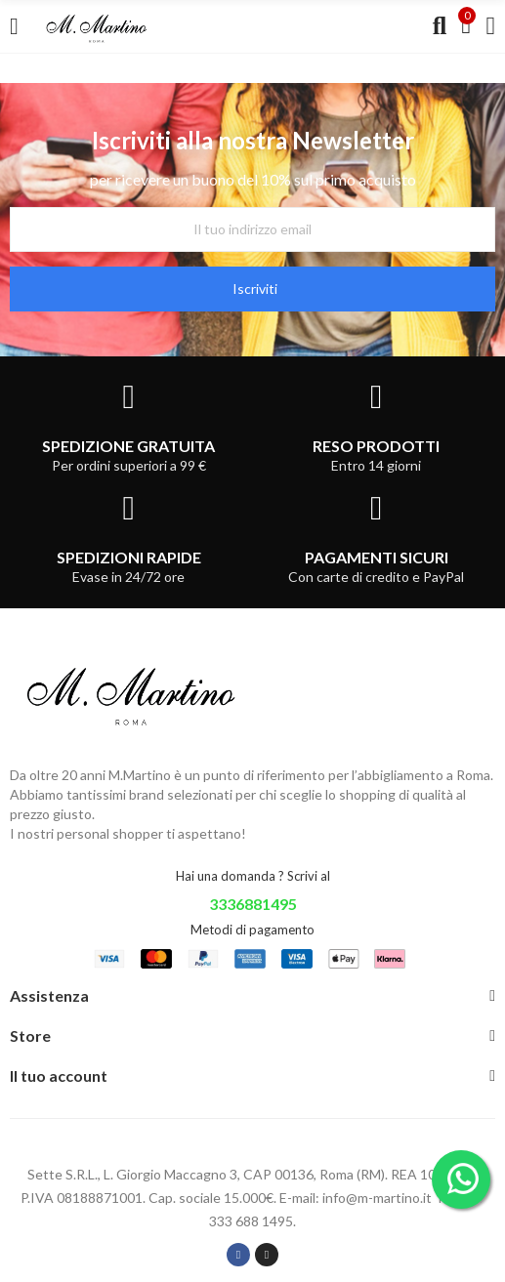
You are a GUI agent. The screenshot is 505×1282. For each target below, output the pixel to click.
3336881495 (253, 903)
